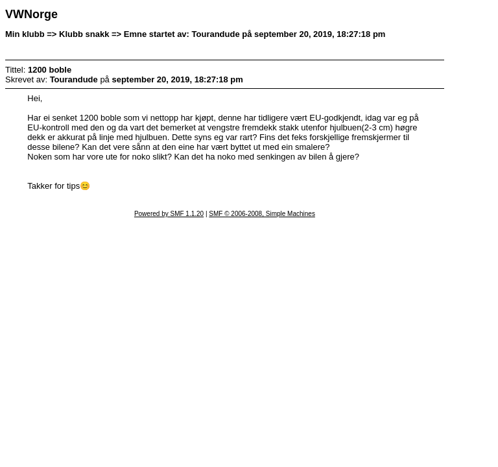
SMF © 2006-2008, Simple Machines (262, 213)
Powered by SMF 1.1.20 (169, 213)
